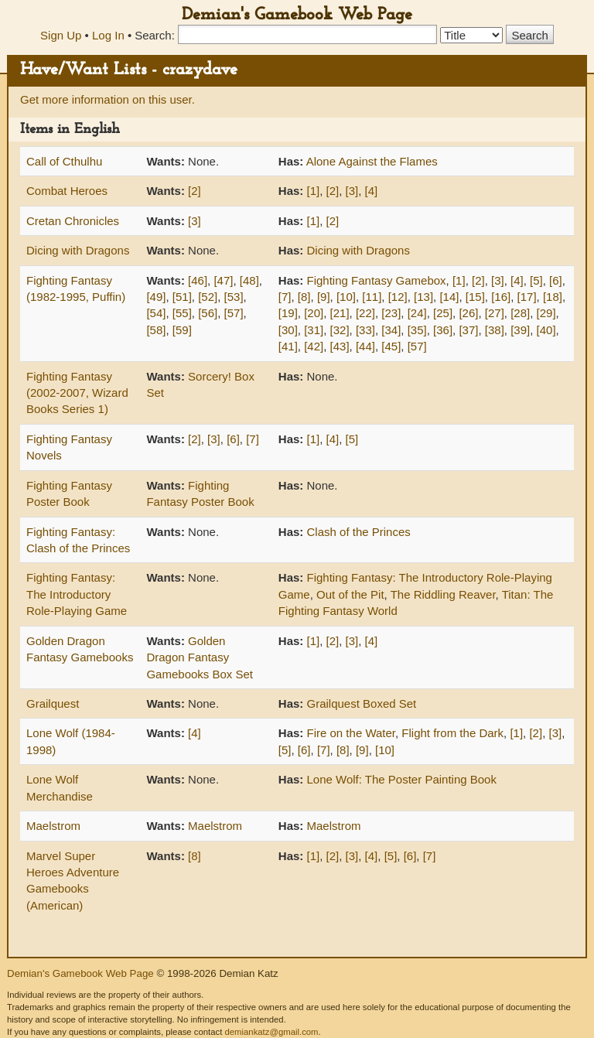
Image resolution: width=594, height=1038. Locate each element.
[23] (391, 312)
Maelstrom (53, 825)
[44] (365, 346)
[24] (417, 312)
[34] (391, 329)
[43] (340, 346)
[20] (313, 312)
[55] (182, 312)
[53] (234, 296)
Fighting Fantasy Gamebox (376, 280)
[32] (340, 329)
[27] (494, 312)
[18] (552, 296)
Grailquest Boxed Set (362, 703)
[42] (313, 346)
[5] (536, 280)
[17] (527, 296)
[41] (288, 346)
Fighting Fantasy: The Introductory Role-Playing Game (76, 594)
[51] (182, 296)
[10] (346, 296)
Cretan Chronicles (72, 220)
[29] (546, 312)
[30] (288, 329)
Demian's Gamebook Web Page (297, 15)
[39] (520, 329)
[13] (423, 296)
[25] (442, 312)
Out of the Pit (350, 594)
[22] (365, 312)
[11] (371, 296)
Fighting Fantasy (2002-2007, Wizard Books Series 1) (77, 393)
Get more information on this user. (107, 99)
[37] (468, 329)
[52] (207, 296)
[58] (156, 329)
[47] (223, 280)
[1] (313, 190)
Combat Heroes (67, 190)
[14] (449, 296)
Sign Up (60, 35)
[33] (365, 329)
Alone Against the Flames (372, 161)
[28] (520, 312)
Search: (155, 35)
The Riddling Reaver (443, 594)
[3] (352, 190)
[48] (249, 280)
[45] (391, 346)
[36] (442, 329)
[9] (323, 296)
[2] (194, 190)
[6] (555, 280)
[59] (182, 329)
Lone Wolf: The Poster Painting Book (402, 779)
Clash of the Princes (359, 531)
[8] (304, 296)
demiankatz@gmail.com (271, 1031)
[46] (197, 280)
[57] (234, 312)
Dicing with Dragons (77, 250)
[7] (285, 296)
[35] (417, 329)
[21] (340, 312)
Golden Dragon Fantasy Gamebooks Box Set (199, 657)
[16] (500, 296)
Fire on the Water (351, 732)
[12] (398, 296)
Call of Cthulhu (64, 161)
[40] (546, 329)
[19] (288, 312)
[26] (468, 312)
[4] (371, 190)
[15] (475, 296)
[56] (207, 312)
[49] (156, 296)
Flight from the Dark (452, 732)
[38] (494, 329)
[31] (313, 329)
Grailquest (52, 703)
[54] (156, 312)
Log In (108, 35)
